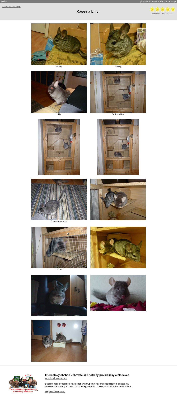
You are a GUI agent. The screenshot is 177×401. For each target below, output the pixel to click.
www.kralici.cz (159, 1)
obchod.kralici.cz (56, 378)
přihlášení (145, 1)
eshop (172, 1)
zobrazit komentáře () (11, 7)
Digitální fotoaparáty (55, 391)
